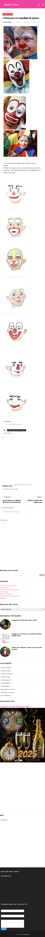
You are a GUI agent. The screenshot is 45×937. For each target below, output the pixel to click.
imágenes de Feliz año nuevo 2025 (24, 620)
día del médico (5, 683)
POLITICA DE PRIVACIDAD (9, 590)
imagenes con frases (8, 692)
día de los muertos (7, 674)
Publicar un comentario (11, 512)
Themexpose (26, 934)
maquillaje (7, 14)
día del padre (5, 686)
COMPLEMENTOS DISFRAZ (9, 596)
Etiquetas (3, 598)
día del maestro (6, 680)
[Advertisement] (22, 461)
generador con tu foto (8, 689)
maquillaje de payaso (16, 424)
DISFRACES (4, 592)
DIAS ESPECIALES (6, 594)
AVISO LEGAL (4, 588)
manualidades (5, 695)
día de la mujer (6, 671)
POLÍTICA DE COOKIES (8, 586)
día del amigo (5, 677)
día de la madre (6, 668)
